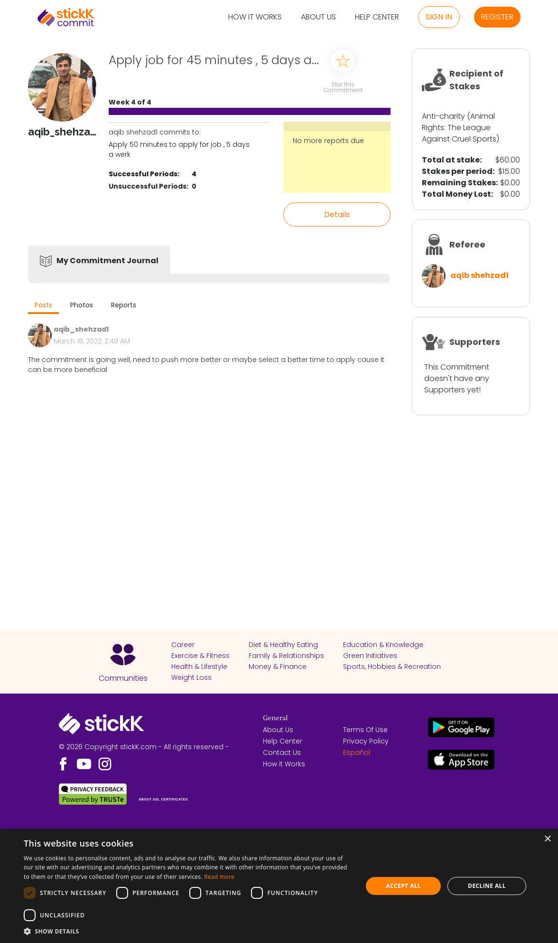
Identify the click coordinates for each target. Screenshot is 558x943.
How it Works (255, 17)
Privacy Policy (366, 741)
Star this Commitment (343, 86)
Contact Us (282, 752)
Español (356, 752)
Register (497, 16)
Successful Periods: (144, 174)
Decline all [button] (487, 886)
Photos (81, 305)
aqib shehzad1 (479, 275)
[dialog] (279, 886)
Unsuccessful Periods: (148, 186)
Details (337, 214)
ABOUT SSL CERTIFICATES (163, 799)
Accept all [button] (403, 886)
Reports (123, 305)
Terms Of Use (365, 729)
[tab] (43, 306)
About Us (318, 17)
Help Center (377, 17)
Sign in (439, 16)
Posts (43, 305)
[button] (188, 931)
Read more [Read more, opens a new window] (219, 877)
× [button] (547, 839)
